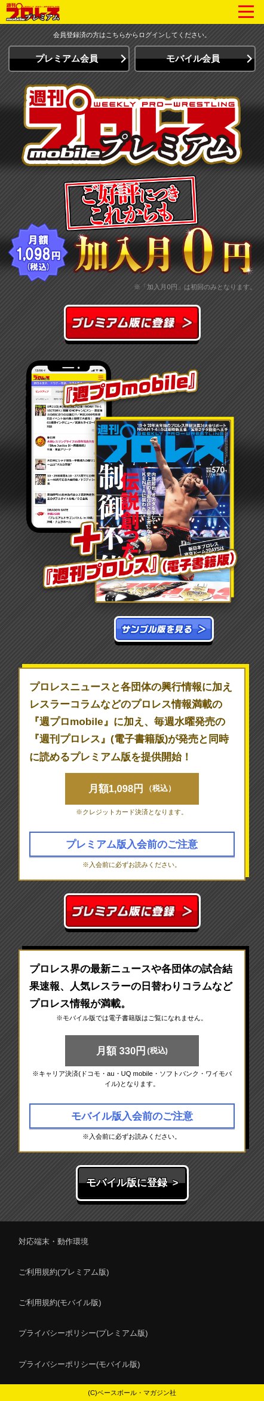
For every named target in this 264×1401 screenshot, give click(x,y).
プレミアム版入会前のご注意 (132, 844)
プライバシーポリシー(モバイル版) (79, 1364)
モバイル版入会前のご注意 (132, 1116)
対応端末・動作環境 (53, 1241)
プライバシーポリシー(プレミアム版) (83, 1333)
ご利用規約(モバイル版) (60, 1302)
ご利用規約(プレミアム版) (64, 1271)
